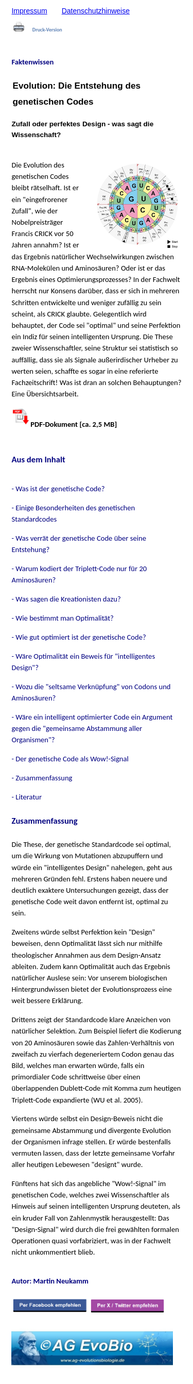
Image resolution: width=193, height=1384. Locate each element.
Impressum (29, 11)
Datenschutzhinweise (96, 11)
